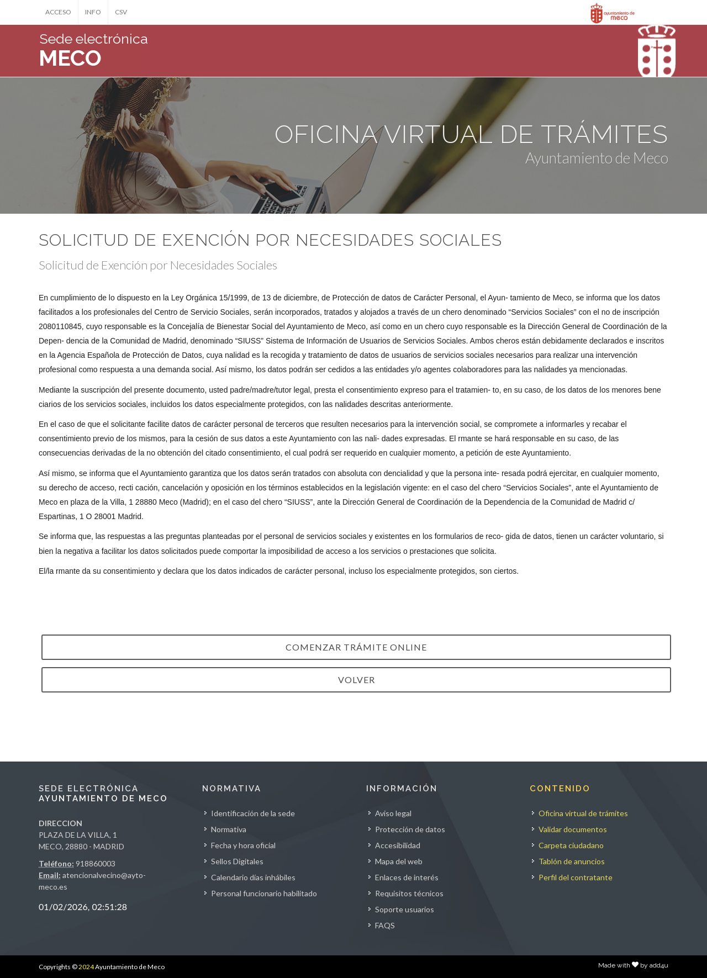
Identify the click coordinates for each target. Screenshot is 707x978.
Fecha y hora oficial (243, 845)
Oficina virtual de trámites (583, 813)
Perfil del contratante (576, 877)
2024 (86, 967)
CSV (121, 12)
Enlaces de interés (407, 877)
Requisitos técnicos (409, 893)
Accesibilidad (397, 845)
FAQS (385, 925)
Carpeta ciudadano (571, 845)
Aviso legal (393, 813)
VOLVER (356, 679)
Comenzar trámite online (356, 647)
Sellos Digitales (237, 861)
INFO (93, 12)
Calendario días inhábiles (253, 877)
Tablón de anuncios (572, 861)
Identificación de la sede (253, 813)
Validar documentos (573, 829)
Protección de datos (410, 829)
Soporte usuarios (404, 909)
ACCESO (58, 12)
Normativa (228, 829)
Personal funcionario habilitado (264, 893)
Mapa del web (399, 861)
